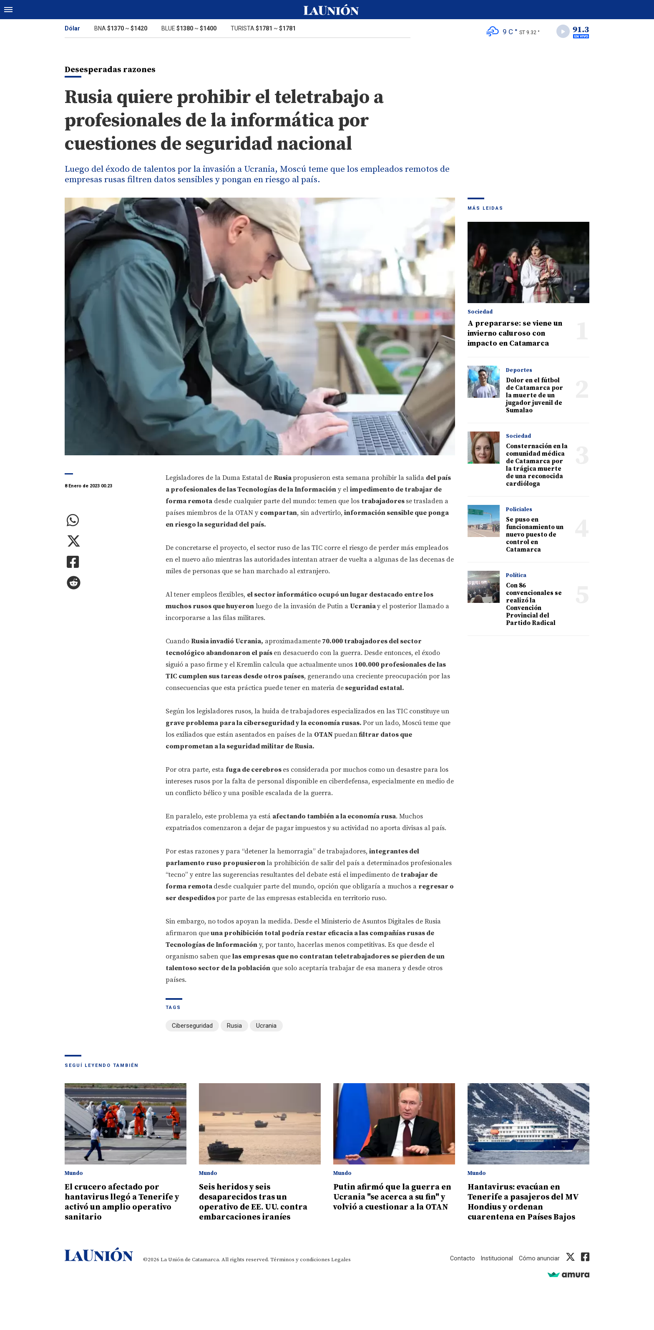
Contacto (460, 1258)
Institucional (495, 1258)
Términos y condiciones (300, 1260)
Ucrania (266, 1027)
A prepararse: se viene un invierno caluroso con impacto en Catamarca (515, 335)
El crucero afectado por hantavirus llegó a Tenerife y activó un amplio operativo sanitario (124, 1202)
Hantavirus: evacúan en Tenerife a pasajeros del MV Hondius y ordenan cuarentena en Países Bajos (528, 1202)
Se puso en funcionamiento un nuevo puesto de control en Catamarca (534, 536)
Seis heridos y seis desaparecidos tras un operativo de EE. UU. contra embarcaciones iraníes (257, 1202)
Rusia (234, 1027)
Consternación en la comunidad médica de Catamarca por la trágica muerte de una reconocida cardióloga (537, 466)
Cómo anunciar (539, 1258)
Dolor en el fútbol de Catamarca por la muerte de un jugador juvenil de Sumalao (534, 397)
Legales (341, 1260)
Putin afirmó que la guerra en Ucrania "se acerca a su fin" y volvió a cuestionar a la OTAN (391, 1202)
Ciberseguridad (192, 1027)
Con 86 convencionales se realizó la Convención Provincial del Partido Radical (534, 606)
